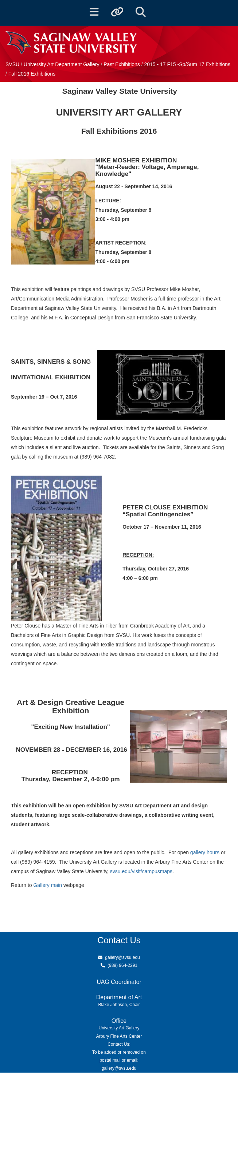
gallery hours (204, 852)
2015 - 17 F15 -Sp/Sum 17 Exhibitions (187, 64)
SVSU (12, 64)
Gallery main (47, 885)
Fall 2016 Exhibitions (31, 74)
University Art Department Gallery (62, 64)
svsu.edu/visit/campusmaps (141, 871)
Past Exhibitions (122, 64)
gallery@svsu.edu (122, 957)
